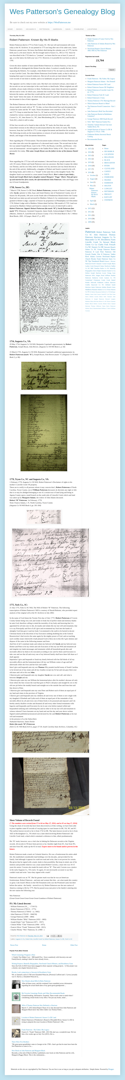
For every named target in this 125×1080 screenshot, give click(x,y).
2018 (90, 166)
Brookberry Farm (108, 239)
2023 (90, 155)
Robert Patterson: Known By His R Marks (94, 192)
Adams (92, 256)
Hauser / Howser (110, 261)
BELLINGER (109, 157)
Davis (95, 271)
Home (44, 945)
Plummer (95, 289)
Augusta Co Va (20, 939)
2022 (90, 159)
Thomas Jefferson (96, 306)
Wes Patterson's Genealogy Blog (62, 12)
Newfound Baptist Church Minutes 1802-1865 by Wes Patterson (99, 50)
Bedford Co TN (106, 292)
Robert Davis (107, 303)
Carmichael (88, 280)
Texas (109, 289)
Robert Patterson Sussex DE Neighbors (101, 87)
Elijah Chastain (101, 271)
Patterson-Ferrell (90, 264)
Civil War (109, 294)
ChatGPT (103, 294)
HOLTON (107, 186)
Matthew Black (89, 301)
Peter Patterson (105, 252)
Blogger (111, 1069)
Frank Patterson (102, 259)
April (92, 201)
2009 (90, 222)
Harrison (97, 237)
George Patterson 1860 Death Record (100, 119)
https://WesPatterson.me (59, 22)
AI (90, 292)
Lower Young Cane (108, 273)
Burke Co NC (104, 268)
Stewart (106, 242)
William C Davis (106, 308)
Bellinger (112, 292)
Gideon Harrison (110, 282)
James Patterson (96, 287)
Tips (89, 261)
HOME (10, 29)
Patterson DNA (90, 275)
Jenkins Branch (106, 287)
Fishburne (100, 282)
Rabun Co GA (102, 289)
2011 (90, 215)
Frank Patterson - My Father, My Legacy (35, 1030)
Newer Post (14, 945)
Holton (87, 273)
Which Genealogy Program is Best (23, 955)
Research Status (99, 266)
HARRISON (57, 29)
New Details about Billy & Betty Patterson (36, 981)
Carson (99, 294)
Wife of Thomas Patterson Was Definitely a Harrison (39, 1005)
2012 (90, 212)
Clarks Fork (28, 939)
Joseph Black (111, 264)
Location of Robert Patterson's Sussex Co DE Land (39, 1017)
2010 (90, 219)
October (93, 175)
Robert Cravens (98, 303)
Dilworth (93, 282)
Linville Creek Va (38, 939)
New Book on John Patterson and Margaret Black (28, 1051)
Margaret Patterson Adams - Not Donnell (101, 81)
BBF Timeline (95, 268)
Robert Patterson (50, 939)
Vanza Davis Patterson (108, 306)
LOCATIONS (92, 29)
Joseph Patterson (99, 299)
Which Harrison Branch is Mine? (99, 103)
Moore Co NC (103, 301)
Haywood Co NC (97, 285)
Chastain (98, 264)
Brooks (93, 259)
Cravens (98, 256)
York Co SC (68, 939)
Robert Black (89, 303)
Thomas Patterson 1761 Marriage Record (101, 101)
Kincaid (107, 299)
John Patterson (100, 235)
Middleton (88, 289)
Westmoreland (97, 308)
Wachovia (108, 266)
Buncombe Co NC (92, 239)
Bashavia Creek (97, 278)
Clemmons (97, 280)
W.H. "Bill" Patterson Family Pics (99, 122)
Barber (93, 292)
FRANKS (107, 180)
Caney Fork (93, 294)
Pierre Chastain (111, 301)
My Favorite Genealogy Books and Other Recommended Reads (43, 993)
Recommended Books (95, 139)
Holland (107, 285)
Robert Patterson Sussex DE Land (99, 84)
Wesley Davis (89, 308)
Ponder (93, 254)
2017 (90, 169)
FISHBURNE (79, 29)
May (91, 186)
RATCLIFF (108, 197)
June (91, 182)
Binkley (87, 294)
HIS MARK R (31, 29)
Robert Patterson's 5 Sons (96, 98)
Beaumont (98, 292)
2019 (90, 162)
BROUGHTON (109, 163)
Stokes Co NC (90, 249)
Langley (113, 299)
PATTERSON (44, 29)
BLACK (107, 160)
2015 (90, 208)
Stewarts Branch (109, 247)
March (92, 204)
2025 (90, 149)
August (92, 179)
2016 (90, 172)
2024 (90, 152)
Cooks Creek (105, 280)
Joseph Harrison (96, 273)
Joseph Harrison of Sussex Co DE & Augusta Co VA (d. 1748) (100, 131)
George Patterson (103, 249)
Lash (97, 252)
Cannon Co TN (109, 278)
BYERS (107, 166)
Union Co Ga (91, 244)
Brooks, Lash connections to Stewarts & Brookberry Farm (31, 972)
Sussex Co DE (60, 939)
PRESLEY (108, 194)
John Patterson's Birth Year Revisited (100, 111)
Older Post (74, 945)
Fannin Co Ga (111, 271)
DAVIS (68, 29)
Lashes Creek (89, 266)
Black (113, 242)
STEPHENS (108, 200)
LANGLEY (108, 189)
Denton (92, 296)
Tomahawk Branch (98, 261)
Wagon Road (100, 275)
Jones (113, 287)
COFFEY (107, 171)
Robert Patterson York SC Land (98, 95)
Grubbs (87, 285)
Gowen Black (98, 296)
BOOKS (19, 29)
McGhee (96, 301)
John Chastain (108, 296)
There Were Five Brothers (20, 1042)
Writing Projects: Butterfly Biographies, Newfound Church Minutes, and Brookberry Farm (42, 964)
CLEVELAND (109, 168)
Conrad (104, 264)
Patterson (90, 231)
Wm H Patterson (103, 254)
